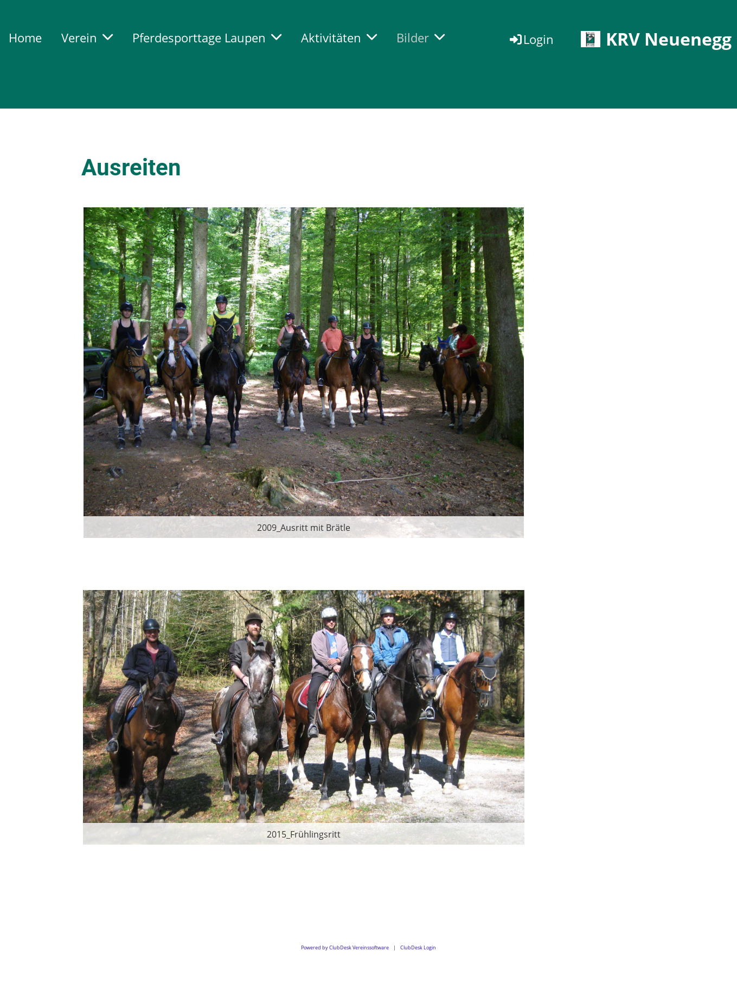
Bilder (420, 37)
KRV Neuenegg (669, 38)
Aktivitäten (339, 37)
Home (25, 37)
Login (531, 39)
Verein (87, 37)
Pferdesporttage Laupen (206, 37)
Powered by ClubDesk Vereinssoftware (345, 947)
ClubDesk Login (418, 947)
